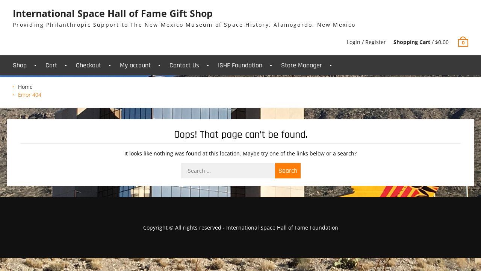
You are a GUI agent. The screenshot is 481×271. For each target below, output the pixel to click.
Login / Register (366, 42)
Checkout (88, 65)
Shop (20, 65)
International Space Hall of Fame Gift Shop (113, 13)
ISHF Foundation (240, 65)
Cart (51, 65)
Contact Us (184, 65)
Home (25, 86)
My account (135, 65)
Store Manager (301, 65)
